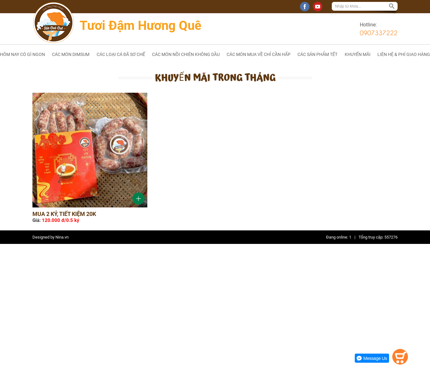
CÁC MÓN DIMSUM (70, 54)
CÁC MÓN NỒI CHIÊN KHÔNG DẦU (186, 54)
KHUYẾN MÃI (358, 54)
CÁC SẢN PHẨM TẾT (317, 54)
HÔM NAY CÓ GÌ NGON (22, 54)
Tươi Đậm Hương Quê (140, 25)
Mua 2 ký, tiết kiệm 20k (64, 214)
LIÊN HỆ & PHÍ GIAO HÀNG (403, 54)
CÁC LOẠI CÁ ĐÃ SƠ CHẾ (121, 54)
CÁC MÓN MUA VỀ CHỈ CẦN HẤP (259, 54)
